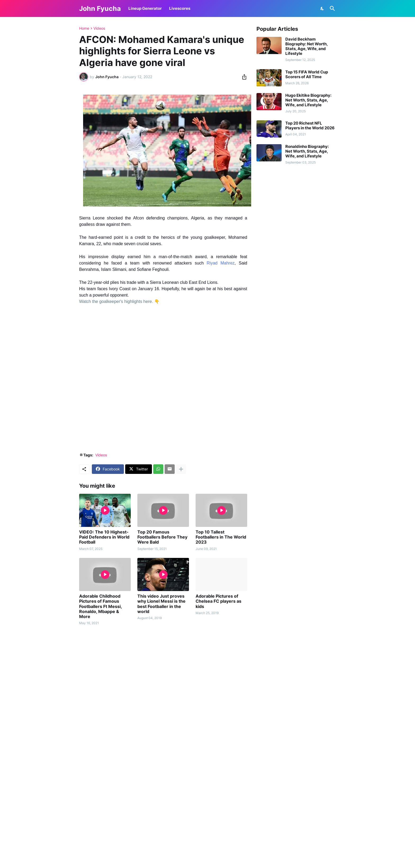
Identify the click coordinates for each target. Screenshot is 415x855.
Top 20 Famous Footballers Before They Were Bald (162, 537)
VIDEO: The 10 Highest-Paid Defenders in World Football (104, 537)
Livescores (179, 8)
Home (84, 28)
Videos (99, 28)
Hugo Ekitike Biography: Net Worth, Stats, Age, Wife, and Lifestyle (308, 100)
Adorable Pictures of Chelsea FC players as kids (218, 601)
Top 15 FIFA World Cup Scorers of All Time (306, 74)
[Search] (331, 8)
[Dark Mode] (322, 8)
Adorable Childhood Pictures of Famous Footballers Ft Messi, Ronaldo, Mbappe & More (100, 606)
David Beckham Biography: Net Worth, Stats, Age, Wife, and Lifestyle (306, 46)
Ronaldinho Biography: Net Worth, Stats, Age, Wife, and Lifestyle (307, 151)
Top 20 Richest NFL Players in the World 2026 (310, 125)
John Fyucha (100, 8)
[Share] (242, 76)
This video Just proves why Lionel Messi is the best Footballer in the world (161, 604)
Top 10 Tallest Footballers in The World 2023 (221, 537)
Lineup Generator (145, 8)
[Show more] (181, 469)
